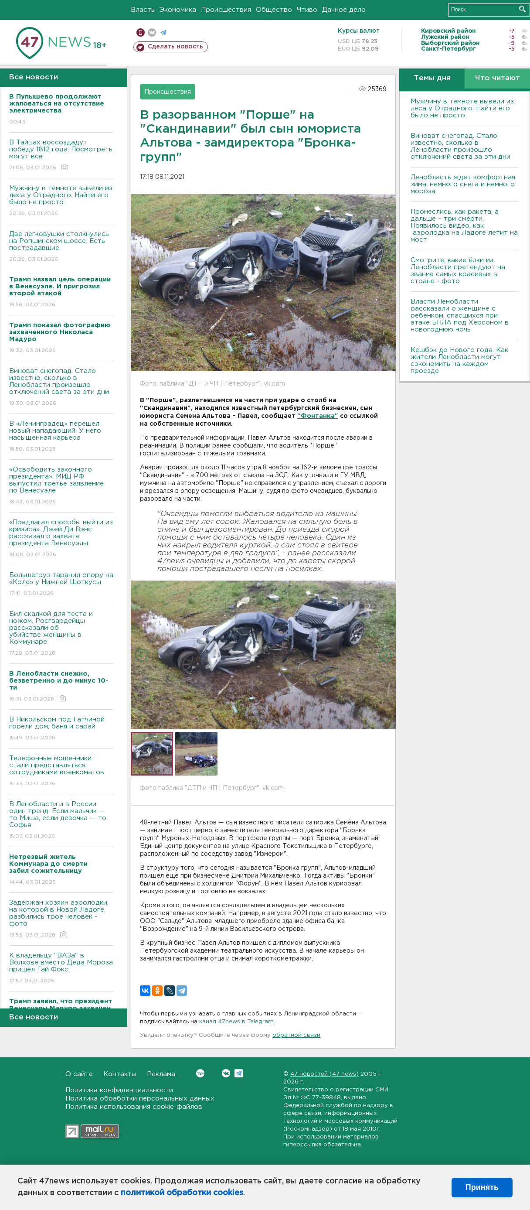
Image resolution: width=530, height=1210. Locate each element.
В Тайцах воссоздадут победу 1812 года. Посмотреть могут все (61, 155)
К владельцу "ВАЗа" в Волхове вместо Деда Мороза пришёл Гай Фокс (61, 968)
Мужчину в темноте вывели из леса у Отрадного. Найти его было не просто (61, 201)
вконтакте (152, 32)
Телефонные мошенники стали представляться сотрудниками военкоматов (61, 771)
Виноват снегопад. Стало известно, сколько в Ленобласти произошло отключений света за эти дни (61, 387)
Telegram (238, 1073)
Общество (274, 10)
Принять (482, 1187)
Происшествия (226, 10)
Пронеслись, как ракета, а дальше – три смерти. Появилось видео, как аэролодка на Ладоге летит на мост (464, 226)
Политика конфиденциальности (119, 1090)
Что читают (497, 78)
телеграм (163, 32)
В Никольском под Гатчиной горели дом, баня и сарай (61, 729)
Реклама (161, 1074)
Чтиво (307, 10)
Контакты (119, 1074)
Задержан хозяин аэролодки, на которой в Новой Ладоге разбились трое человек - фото (61, 919)
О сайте (79, 1074)
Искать (522, 9)
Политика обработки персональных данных (139, 1098)
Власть (143, 10)
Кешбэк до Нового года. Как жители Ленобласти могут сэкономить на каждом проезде (459, 360)
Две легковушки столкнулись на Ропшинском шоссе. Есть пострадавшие (61, 247)
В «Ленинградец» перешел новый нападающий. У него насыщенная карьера (61, 437)
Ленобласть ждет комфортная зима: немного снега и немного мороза (463, 184)
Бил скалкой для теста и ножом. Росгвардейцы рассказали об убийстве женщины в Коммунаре (61, 634)
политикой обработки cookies (182, 1192)
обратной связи (296, 1035)
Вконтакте (200, 1073)
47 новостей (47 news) (324, 1074)
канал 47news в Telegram (236, 1021)
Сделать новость (175, 46)
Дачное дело (344, 10)
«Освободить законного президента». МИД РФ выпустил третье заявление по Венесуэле (61, 486)
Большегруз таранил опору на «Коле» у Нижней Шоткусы (61, 584)
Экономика (178, 10)
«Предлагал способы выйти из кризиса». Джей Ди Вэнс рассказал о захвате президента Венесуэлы (61, 539)
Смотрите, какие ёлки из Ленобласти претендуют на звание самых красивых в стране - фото (458, 270)
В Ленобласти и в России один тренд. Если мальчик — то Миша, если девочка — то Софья (61, 820)
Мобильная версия (140, 32)
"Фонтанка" (317, 416)
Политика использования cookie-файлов (133, 1107)
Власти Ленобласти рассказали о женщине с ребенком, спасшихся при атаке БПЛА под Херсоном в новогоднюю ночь (460, 315)
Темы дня (432, 78)
